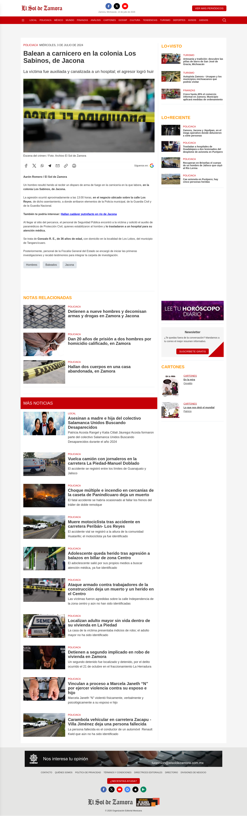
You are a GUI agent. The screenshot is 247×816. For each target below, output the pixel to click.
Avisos (192, 20)
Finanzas (82, 20)
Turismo (165, 20)
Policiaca (45, 20)
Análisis (96, 20)
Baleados (51, 264)
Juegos (203, 20)
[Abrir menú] (23, 20)
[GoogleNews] (128, 790)
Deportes (179, 20)
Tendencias (150, 20)
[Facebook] (108, 6)
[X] (117, 6)
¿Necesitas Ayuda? (123, 781)
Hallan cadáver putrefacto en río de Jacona (89, 214)
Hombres (31, 264)
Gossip (123, 20)
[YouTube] (125, 6)
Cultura (135, 20)
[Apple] (136, 790)
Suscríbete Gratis (192, 351)
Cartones (109, 20)
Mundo (70, 20)
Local (33, 20)
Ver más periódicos (209, 8)
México (58, 20)
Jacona (69, 264)
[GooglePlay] (144, 790)
